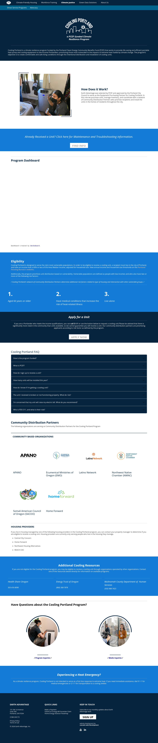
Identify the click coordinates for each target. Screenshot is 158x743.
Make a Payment (50, 710)
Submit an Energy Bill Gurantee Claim (58, 711)
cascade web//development (89, 725)
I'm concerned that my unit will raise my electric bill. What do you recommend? (45, 402)
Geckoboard (35, 246)
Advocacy (34, 7)
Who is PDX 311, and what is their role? (29, 409)
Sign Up (88, 717)
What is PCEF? (19, 365)
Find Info (79, 145)
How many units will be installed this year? (30, 380)
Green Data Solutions (88, 2)
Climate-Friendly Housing (26, 2)
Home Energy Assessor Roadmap (56, 713)
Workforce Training (49, 2)
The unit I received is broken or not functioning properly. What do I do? (42, 395)
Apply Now (79, 337)
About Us (105, 2)
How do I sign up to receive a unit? (27, 373)
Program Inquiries (42, 658)
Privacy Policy (14, 721)
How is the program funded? (25, 358)
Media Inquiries (115, 658)
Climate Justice (68, 2)
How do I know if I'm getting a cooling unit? (30, 387)
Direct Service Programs (17, 7)
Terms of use (14, 723)
